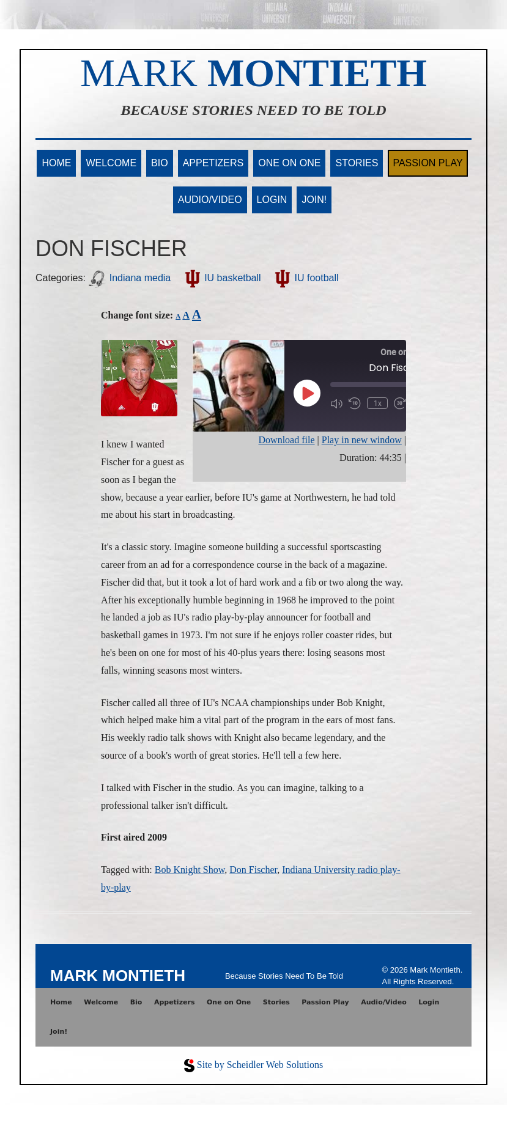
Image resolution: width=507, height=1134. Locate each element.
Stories (356, 163)
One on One (289, 163)
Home (56, 163)
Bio (159, 163)
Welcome (111, 163)
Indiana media (129, 278)
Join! (314, 199)
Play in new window (362, 440)
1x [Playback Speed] (377, 403)
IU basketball (222, 278)
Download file (287, 440)
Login (272, 199)
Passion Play (427, 163)
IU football (305, 278)
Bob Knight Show (190, 869)
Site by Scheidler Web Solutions (260, 1064)
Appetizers (213, 163)
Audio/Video (210, 199)
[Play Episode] (307, 393)
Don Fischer (253, 869)
